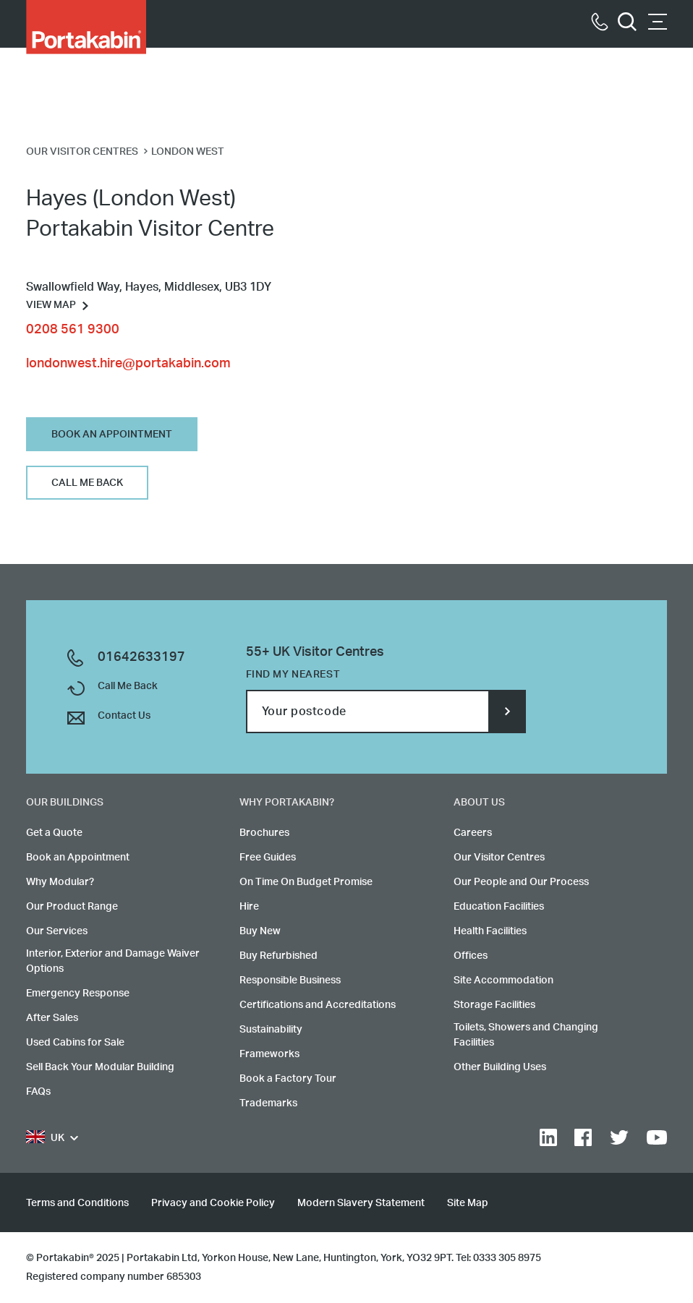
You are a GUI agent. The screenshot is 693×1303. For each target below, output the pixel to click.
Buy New (260, 931)
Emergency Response (77, 993)
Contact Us (124, 716)
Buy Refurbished (278, 956)
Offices (471, 956)
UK (45, 1138)
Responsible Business (290, 980)
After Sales (52, 1018)
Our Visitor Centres (499, 858)
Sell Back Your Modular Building (100, 1067)
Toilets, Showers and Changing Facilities (526, 1035)
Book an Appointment (77, 858)
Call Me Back (87, 483)
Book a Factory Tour (287, 1079)
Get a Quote (54, 833)
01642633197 (141, 657)
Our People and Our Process (521, 882)
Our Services (57, 931)
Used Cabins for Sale (75, 1043)
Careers (473, 833)
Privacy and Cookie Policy (213, 1203)
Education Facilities (499, 907)
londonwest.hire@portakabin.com (128, 363)
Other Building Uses (500, 1067)
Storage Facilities (494, 1005)
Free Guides (267, 858)
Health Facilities (490, 931)
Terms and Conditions (77, 1203)
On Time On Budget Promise (306, 882)
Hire (249, 907)
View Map (51, 305)
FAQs (38, 1092)
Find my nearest (293, 675)
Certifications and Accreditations (317, 1005)
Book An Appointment (111, 435)
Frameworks (269, 1054)
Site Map (467, 1203)
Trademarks (268, 1103)
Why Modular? (60, 882)
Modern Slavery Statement (361, 1203)
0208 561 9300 (72, 329)
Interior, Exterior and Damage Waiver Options (113, 961)
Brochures (264, 833)
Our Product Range (72, 907)
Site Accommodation (503, 980)
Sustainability (270, 1030)
